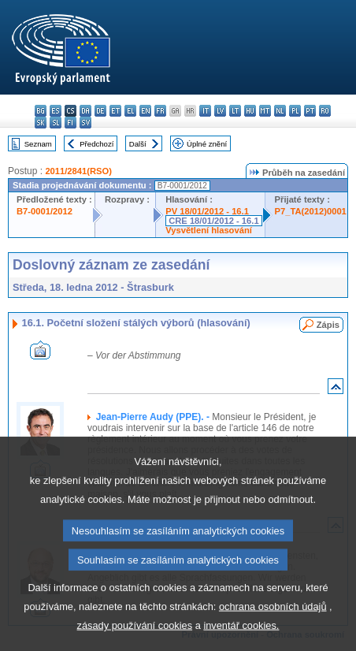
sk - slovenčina (40, 122)
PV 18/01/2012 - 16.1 (207, 211)
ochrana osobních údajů (273, 632)
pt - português (310, 111)
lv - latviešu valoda (220, 111)
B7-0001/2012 (44, 211)
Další (137, 144)
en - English (145, 111)
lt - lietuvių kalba (235, 111)
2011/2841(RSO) (78, 171)
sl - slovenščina (55, 122)
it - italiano (205, 111)
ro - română (325, 111)
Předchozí (96, 144)
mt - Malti (265, 111)
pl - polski (295, 111)
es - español (55, 111)
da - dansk (85, 111)
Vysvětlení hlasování (208, 230)
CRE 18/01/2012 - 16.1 (213, 220)
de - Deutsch (100, 111)
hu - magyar (250, 111)
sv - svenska (85, 122)
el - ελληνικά (130, 111)
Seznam (38, 144)
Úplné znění (207, 144)
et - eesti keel (115, 111)
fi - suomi (70, 122)
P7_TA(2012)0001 (311, 211)
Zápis (328, 324)
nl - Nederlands (280, 111)
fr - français (160, 111)
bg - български (40, 111)
